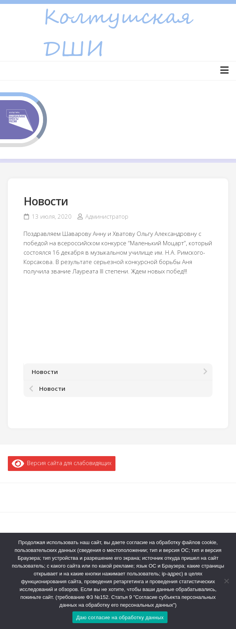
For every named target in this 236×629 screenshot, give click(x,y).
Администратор (106, 216)
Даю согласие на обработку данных (120, 617)
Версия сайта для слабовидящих (62, 463)
